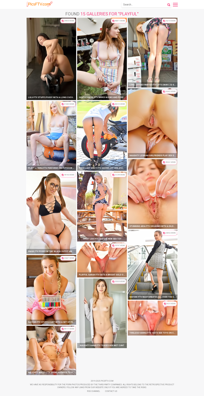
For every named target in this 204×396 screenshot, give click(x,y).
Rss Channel (93, 391)
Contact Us (111, 391)
